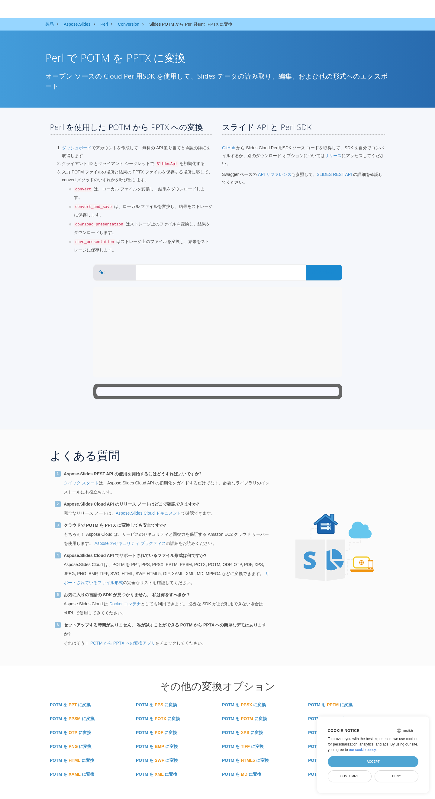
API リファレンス (274, 174)
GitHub (228, 147)
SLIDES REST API (334, 174)
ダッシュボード (77, 147)
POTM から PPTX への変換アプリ (122, 643)
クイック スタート (81, 482)
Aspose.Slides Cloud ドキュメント (148, 513)
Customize (349, 776)
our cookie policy (362, 750)
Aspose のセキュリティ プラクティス (130, 543)
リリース (333, 155)
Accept (372, 761)
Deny (396, 776)
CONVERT (324, 272)
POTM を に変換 (70, 704)
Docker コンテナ (125, 603)
